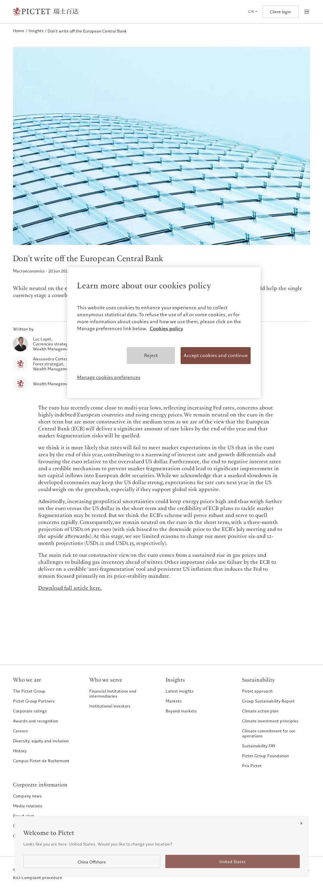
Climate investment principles (270, 720)
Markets (174, 701)
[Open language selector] (252, 12)
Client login (280, 12)
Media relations (27, 805)
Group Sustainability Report (268, 701)
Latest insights (180, 691)
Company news (27, 795)
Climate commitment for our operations (268, 733)
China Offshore (92, 862)
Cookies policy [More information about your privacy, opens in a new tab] (166, 328)
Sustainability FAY (259, 745)
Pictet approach (257, 691)
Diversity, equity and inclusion (41, 740)
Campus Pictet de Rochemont (41, 760)
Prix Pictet (252, 765)
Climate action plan (260, 710)
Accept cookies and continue (216, 355)
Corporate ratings (30, 710)
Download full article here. (70, 588)
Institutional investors (109, 705)
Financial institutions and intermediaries (112, 693)
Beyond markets (181, 710)
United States (232, 861)
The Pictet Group (29, 691)
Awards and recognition (35, 720)
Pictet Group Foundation (265, 755)
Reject (151, 355)
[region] (164, 332)
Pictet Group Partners (34, 701)
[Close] (301, 823)
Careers (20, 730)
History (20, 750)
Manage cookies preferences (108, 377)
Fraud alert (23, 815)
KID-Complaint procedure (37, 877)
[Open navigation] (306, 11)
